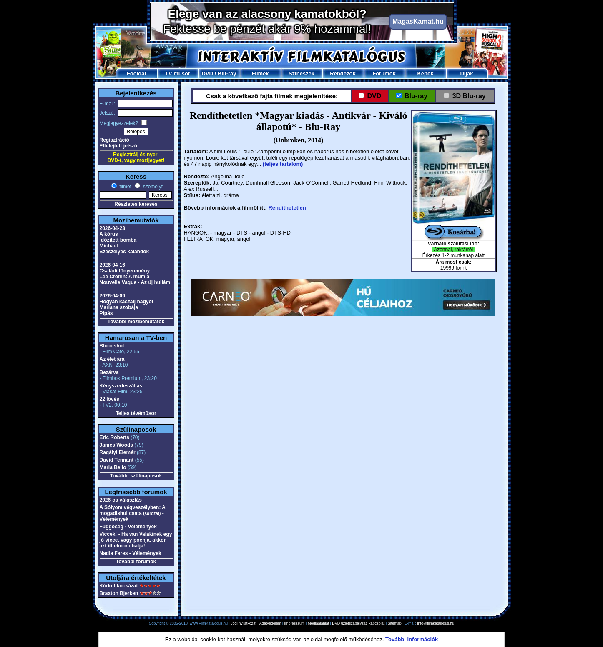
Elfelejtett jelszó (119, 146)
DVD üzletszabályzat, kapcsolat (358, 623)
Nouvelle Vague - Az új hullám (135, 282)
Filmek (260, 73)
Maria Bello (113, 467)
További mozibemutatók (136, 322)
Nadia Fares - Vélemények (130, 553)
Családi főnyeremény (125, 271)
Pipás (106, 313)
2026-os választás (121, 500)
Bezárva (109, 372)
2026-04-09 (112, 296)
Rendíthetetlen (287, 208)
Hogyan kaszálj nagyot (126, 302)
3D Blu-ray (468, 96)
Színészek (301, 73)
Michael (109, 246)
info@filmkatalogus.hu (436, 623)
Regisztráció (114, 140)
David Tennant (117, 460)
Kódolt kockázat (119, 586)
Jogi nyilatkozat (243, 623)
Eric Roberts (114, 437)
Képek (425, 73)
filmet (124, 187)
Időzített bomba (118, 240)
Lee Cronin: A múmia (125, 277)
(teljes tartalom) (283, 164)
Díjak (466, 73)
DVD (207, 73)
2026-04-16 (112, 265)
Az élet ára (112, 359)
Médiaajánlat (318, 623)
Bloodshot (112, 346)
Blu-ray (227, 73)
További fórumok (136, 562)
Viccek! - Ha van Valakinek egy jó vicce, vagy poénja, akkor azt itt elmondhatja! (136, 540)
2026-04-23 (112, 228)
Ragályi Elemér (118, 452)
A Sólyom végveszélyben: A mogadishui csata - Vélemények (133, 513)
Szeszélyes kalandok (124, 252)
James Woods (116, 445)
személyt (152, 187)
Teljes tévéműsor (136, 413)
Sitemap (395, 623)
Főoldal (136, 73)
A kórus (109, 234)
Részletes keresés (135, 204)
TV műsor (177, 73)
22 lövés (109, 399)
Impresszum (294, 623)
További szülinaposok (136, 476)
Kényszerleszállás (121, 386)
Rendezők (342, 73)
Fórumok (384, 73)
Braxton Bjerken (119, 593)
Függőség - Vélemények (128, 527)
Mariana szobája (119, 307)
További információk (411, 639)
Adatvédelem (270, 623)
